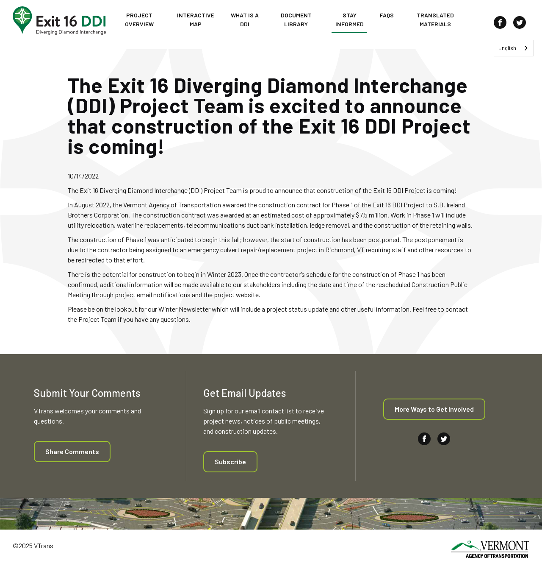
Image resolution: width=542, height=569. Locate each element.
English (507, 48)
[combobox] (514, 48)
